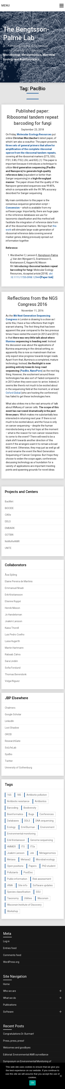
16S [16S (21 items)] (9, 794)
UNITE (8, 548)
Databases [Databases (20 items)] (13, 820)
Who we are (9, 991)
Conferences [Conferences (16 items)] (47, 814)
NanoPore (36, 370)
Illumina (10, 341)
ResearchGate (12, 741)
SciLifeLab (10, 747)
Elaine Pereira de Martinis (19, 581)
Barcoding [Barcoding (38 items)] (12, 807)
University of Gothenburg (18, 767)
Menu (5, 5)
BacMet (9, 501)
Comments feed (12, 955)
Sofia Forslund (12, 667)
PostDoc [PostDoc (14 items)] (28, 872)
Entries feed (9, 948)
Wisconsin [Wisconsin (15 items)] (42, 898)
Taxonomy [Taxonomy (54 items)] (13, 898)
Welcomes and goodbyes (17, 1047)
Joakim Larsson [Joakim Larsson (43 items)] (15, 853)
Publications (9, 1004)
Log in (6, 941)
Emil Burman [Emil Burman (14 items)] (28, 827)
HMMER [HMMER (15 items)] (11, 846)
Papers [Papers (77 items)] (33, 866)
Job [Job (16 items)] (32, 853)
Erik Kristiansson (14, 594)
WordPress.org (11, 962)
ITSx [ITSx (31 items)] (32, 846)
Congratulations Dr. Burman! (18, 1033)
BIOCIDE (9, 508)
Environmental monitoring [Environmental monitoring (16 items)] (21, 833)
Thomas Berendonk (16, 674)
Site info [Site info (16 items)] (22, 885)
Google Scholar (13, 714)
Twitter (9, 761)
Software (8, 1011)
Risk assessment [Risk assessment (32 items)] (42, 878)
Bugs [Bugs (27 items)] (31, 814)
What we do (9, 998)
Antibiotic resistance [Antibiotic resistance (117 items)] (18, 801)
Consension (13, 207)
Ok (32, 1082)
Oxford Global (13, 392)
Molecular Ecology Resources (34, 134)
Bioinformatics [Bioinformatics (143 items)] (15, 814)
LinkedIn (9, 721)
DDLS (8, 521)
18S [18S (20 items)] (19, 794)
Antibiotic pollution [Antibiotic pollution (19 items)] (37, 794)
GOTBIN (9, 534)
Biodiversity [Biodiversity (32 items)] (30, 807)
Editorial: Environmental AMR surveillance (25, 1054)
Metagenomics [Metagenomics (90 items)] (47, 853)
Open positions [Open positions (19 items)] (15, 866)
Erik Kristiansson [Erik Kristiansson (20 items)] (16, 840)
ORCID (8, 734)
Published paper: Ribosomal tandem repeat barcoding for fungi (32, 117)
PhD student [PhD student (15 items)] (48, 866)
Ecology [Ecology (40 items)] (11, 827)
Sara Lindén (11, 661)
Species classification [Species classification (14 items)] (19, 891)
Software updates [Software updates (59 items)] (43, 885)
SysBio (8, 754)
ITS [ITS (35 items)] (23, 846)
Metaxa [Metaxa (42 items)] (11, 859)
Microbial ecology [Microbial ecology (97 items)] (45, 859)
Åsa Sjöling (11, 574)
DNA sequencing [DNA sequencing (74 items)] (45, 820)
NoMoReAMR (12, 541)
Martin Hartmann (14, 647)
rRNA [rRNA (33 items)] (10, 885)
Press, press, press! (13, 1040)
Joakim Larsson (13, 621)
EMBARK (10, 528)
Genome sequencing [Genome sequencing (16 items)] (41, 840)
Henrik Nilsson (12, 608)
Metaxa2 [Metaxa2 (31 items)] (26, 859)
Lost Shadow (12, 727)
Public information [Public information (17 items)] (17, 878)
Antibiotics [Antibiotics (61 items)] (40, 801)
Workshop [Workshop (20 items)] (12, 911)
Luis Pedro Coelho (14, 634)
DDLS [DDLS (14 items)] (27, 820)
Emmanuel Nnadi (14, 588)
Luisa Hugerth (12, 641)
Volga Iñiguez (12, 681)
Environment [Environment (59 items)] (47, 827)
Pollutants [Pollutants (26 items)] (12, 872)
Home (6, 984)
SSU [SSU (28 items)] (38, 891)
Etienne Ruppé (13, 601)
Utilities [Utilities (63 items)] (28, 898)
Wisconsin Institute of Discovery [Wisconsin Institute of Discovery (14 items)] (24, 904)
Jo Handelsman (13, 614)
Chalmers (10, 707)
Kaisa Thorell (12, 627)
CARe (8, 514)
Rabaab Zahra (12, 654)
